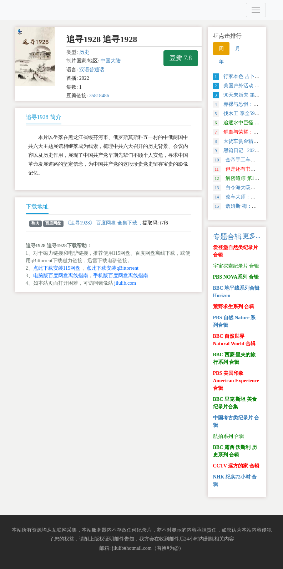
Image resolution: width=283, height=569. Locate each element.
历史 (84, 52)
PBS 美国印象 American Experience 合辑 (236, 381)
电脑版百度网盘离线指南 (60, 275)
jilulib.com (125, 283)
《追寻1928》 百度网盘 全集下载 (101, 223)
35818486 (99, 95)
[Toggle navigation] (256, 10)
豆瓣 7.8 (181, 58)
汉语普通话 (91, 69)
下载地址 (37, 206)
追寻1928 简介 (43, 117)
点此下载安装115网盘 (56, 268)
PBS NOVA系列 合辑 (236, 277)
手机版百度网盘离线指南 (120, 275)
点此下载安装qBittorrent (112, 268)
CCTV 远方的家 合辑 (236, 466)
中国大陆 (111, 60)
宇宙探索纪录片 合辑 (236, 266)
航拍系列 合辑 (228, 436)
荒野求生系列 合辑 (233, 306)
